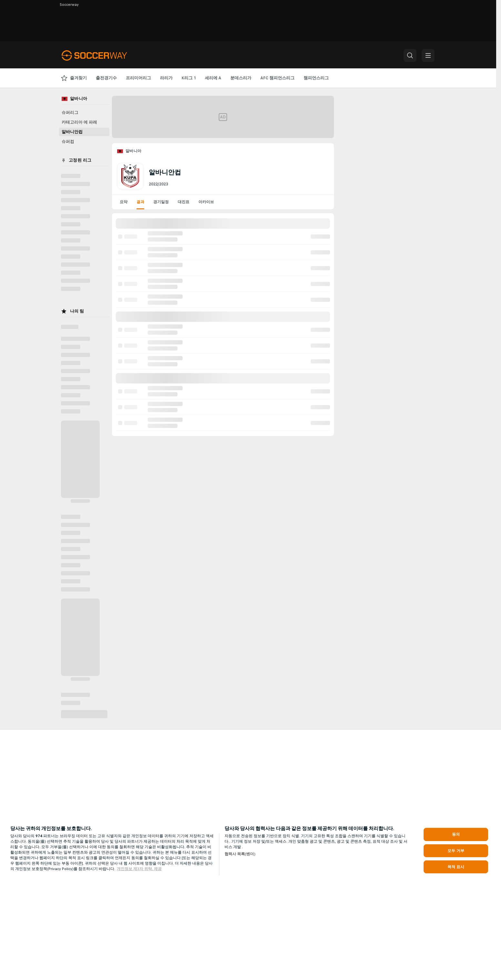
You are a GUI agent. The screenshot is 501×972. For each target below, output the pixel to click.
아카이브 (206, 202)
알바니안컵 (72, 131)
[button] (410, 55)
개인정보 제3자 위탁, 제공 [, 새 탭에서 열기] (139, 869)
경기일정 (161, 202)
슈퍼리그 (70, 112)
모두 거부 (455, 850)
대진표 (183, 202)
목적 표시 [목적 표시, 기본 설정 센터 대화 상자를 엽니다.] (455, 867)
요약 (123, 202)
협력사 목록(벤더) (240, 854)
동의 (456, 834)
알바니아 (133, 151)
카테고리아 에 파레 (79, 122)
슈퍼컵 (68, 141)
